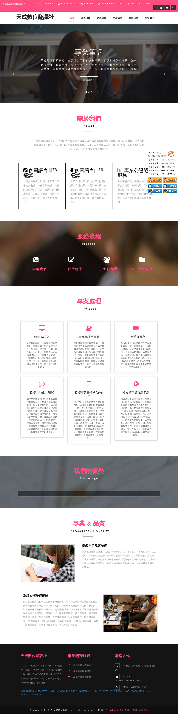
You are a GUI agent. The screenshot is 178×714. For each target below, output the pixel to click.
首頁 (72, 18)
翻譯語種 (133, 18)
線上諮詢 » (88, 79)
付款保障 (117, 18)
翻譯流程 (101, 18)
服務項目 (85, 18)
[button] (13, 63)
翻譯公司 (143, 710)
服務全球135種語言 (83, 665)
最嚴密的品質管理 (94, 546)
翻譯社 (128, 710)
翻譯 (135, 710)
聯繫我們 (149, 18)
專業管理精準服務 (82, 671)
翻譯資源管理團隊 (35, 596)
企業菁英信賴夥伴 (82, 676)
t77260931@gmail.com (81, 3)
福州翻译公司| (117, 710)
